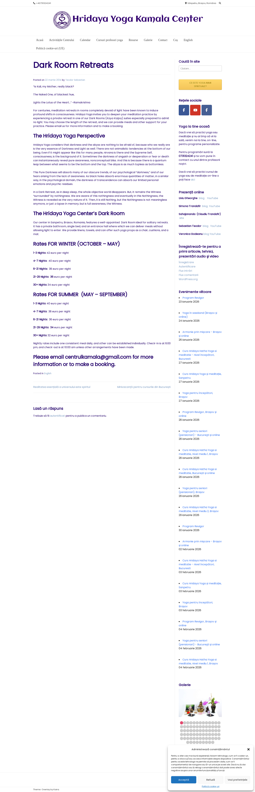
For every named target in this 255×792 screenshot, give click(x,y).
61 (206, 738)
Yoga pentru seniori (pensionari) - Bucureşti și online (199, 433)
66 (187, 742)
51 (215, 734)
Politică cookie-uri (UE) (50, 48)
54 (184, 738)
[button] (248, 749)
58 (197, 738)
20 (200, 726)
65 (219, 738)
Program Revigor (193, 298)
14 (181, 726)
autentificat (57, 416)
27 (181, 730)
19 (197, 726)
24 (212, 726)
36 (209, 730)
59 (200, 738)
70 (200, 742)
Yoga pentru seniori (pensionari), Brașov (193, 490)
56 (190, 738)
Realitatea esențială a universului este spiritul (61, 387)
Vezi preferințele (237, 779)
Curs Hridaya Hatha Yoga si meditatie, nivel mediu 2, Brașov (199, 509)
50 (212, 734)
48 (206, 734)
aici (193, 179)
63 (212, 738)
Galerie (148, 40)
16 (187, 726)
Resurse (133, 40)
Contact (162, 40)
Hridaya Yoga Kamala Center (137, 19)
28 (184, 730)
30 (190, 730)
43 (190, 734)
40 (181, 734)
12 (215, 722)
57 (194, 738)
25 (215, 726)
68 (194, 742)
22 (206, 726)
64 (215, 738)
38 (215, 730)
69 (197, 742)
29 (187, 730)
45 (197, 734)
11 (212, 722)
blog (201, 198)
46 (200, 734)
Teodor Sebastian (75, 80)
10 (209, 722)
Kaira (56, 789)
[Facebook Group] (206, 110)
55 (187, 738)
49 (209, 734)
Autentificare (187, 266)
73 (209, 742)
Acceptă (183, 779)
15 (184, 726)
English (188, 40)
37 (212, 730)
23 (209, 726)
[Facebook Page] (184, 110)
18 (194, 726)
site (181, 218)
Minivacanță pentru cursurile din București (144, 387)
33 (200, 730)
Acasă (39, 40)
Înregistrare (186, 262)
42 (187, 734)
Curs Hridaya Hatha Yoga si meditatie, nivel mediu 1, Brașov (198, 452)
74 (212, 742)
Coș (175, 40)
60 (203, 738)
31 (194, 730)
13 (219, 722)
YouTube (212, 198)
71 (203, 742)
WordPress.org (188, 279)
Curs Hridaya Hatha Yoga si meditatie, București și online (198, 471)
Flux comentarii (188, 275)
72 (206, 742)
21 (203, 726)
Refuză (210, 779)
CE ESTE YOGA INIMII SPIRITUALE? (200, 84)
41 (184, 734)
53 (181, 738)
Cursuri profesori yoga (109, 40)
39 (219, 730)
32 (197, 730)
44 (194, 734)
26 (219, 726)
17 (190, 726)
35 (206, 730)
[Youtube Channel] (195, 110)
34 (203, 730)
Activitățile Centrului (61, 40)
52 (219, 734)
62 (209, 738)
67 (190, 742)
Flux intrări (185, 271)
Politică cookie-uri (210, 786)
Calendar (85, 40)
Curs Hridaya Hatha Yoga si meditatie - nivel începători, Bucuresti (198, 355)
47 (203, 734)
